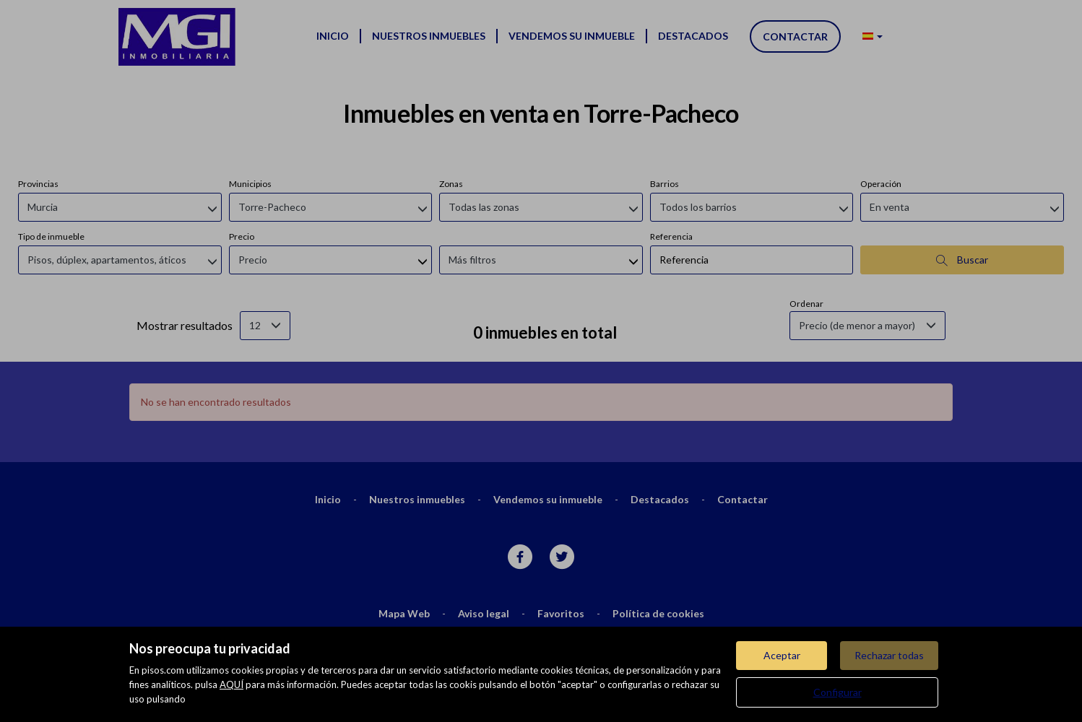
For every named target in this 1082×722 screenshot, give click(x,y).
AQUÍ (231, 684)
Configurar (837, 692)
